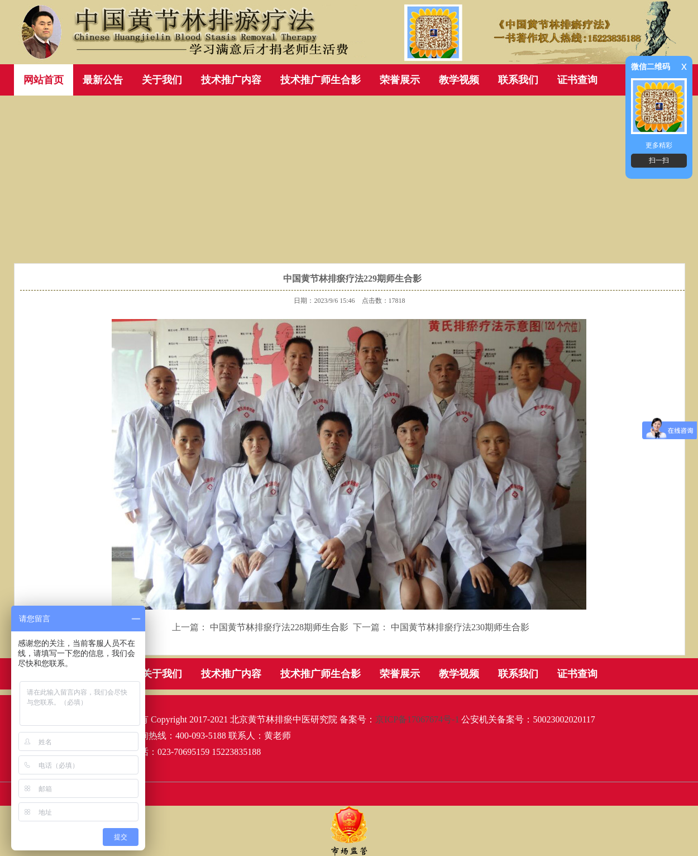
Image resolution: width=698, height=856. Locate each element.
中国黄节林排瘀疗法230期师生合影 (460, 627)
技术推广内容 (231, 79)
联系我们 (518, 79)
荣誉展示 (400, 79)
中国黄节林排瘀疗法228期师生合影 (279, 627)
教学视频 (459, 79)
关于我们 (162, 79)
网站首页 (43, 79)
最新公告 (103, 79)
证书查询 (577, 79)
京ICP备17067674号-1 (417, 719)
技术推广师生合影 (320, 79)
